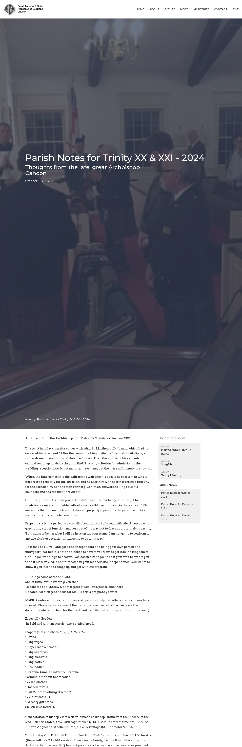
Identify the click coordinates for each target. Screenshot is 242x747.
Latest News (167, 485)
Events (169, 9)
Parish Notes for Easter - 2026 (176, 517)
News (184, 9)
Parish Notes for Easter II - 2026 (177, 494)
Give (235, 9)
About (154, 9)
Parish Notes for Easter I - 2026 (177, 506)
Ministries (201, 9)
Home (140, 9)
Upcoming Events (172, 438)
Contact (220, 9)
